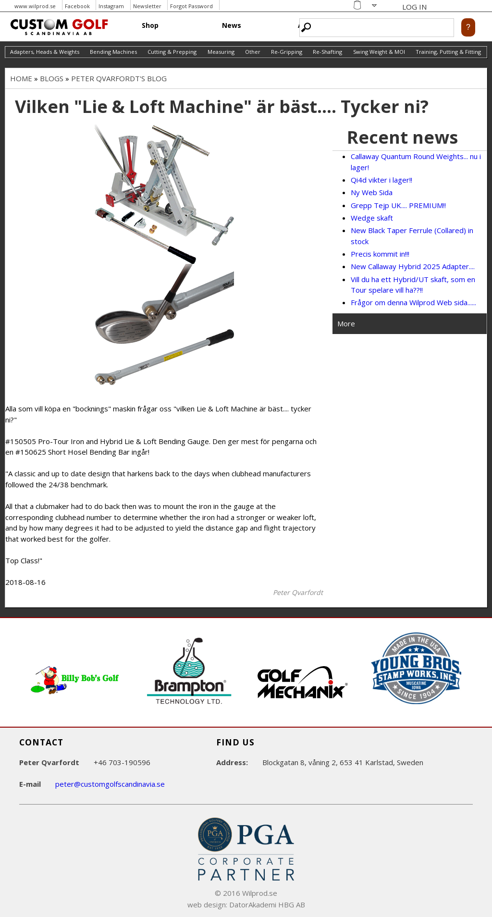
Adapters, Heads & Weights (44, 51)
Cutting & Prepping (172, 51)
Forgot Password (191, 6)
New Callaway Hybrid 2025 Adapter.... (413, 266)
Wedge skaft (372, 218)
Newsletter (147, 6)
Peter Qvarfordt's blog (119, 78)
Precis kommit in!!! (380, 254)
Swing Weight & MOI (379, 51)
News (231, 25)
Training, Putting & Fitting (448, 51)
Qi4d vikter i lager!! (381, 180)
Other (252, 51)
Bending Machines (113, 51)
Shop (150, 25)
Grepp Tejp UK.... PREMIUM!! (398, 205)
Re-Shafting (327, 51)
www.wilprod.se (35, 6)
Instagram (111, 6)
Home (21, 78)
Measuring (221, 51)
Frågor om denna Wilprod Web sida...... (413, 302)
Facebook (77, 6)
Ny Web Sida (372, 192)
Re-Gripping (286, 51)
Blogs (51, 78)
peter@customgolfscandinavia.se (110, 784)
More (346, 323)
